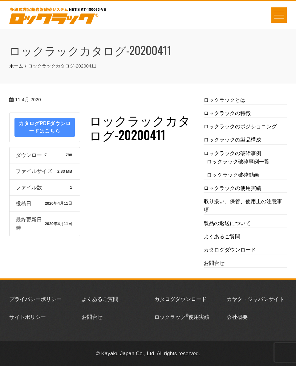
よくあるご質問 (222, 237)
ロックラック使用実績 (181, 317)
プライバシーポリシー (35, 299)
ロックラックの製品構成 (232, 140)
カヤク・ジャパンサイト (255, 299)
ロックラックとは (224, 100)
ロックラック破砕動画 (233, 175)
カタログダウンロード (230, 250)
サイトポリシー (27, 317)
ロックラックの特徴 (227, 113)
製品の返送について (227, 223)
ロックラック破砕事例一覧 (238, 162)
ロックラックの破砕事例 (232, 153)
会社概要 (237, 317)
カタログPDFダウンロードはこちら (45, 127)
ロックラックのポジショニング (240, 127)
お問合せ (214, 263)
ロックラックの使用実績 (232, 188)
